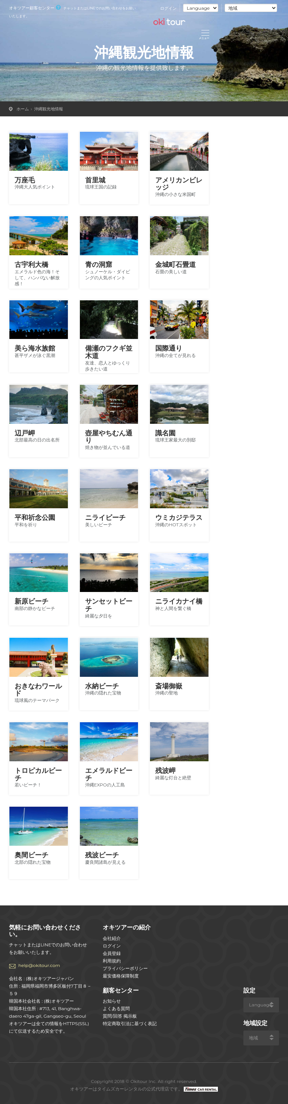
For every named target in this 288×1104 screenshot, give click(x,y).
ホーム (22, 108)
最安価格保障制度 (121, 976)
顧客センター (121, 990)
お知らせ (112, 1001)
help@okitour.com (39, 965)
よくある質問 (116, 1008)
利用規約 (112, 961)
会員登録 (112, 953)
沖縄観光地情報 (48, 108)
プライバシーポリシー (125, 968)
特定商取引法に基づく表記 (130, 1023)
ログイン (168, 8)
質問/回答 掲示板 (120, 1016)
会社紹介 (112, 938)
